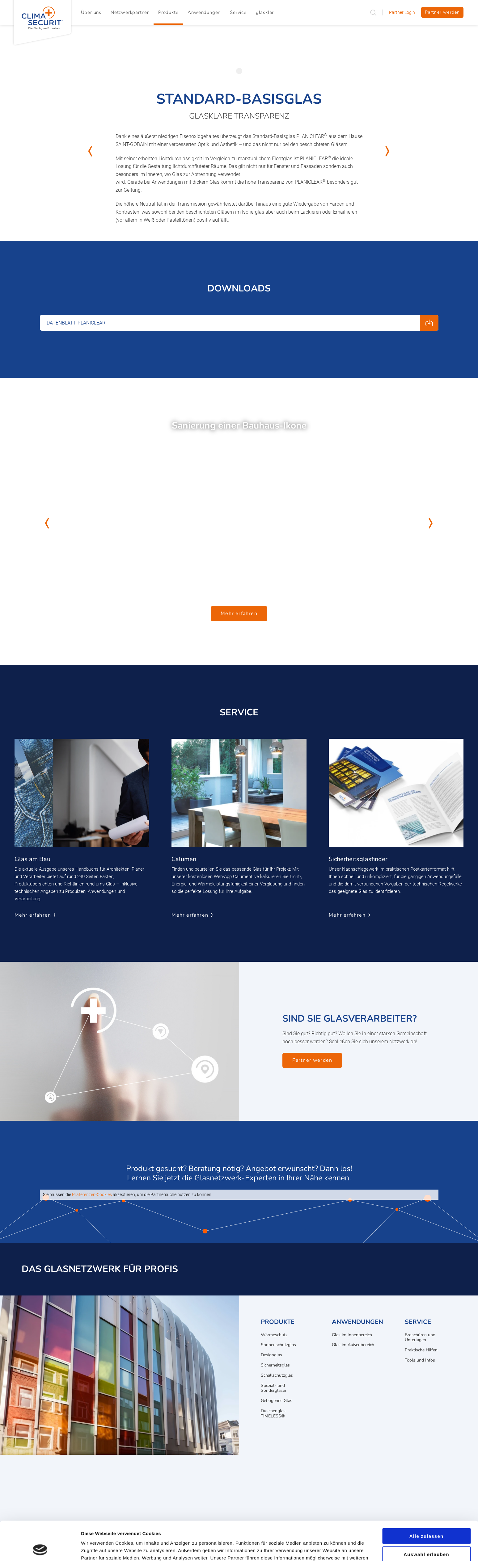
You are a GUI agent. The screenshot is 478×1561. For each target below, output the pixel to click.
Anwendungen (204, 12)
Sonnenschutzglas (278, 1345)
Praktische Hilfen (421, 1350)
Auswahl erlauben (426, 1517)
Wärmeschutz (274, 1335)
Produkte (168, 12)
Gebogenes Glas (276, 1401)
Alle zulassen (426, 1499)
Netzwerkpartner (130, 12)
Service (238, 12)
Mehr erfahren (239, 613)
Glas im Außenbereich (353, 1345)
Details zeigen (328, 1548)
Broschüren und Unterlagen (420, 1337)
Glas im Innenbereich (352, 1335)
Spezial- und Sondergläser (273, 1388)
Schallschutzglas (277, 1375)
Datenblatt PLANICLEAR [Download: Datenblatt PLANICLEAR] (76, 323)
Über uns (91, 12)
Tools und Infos (420, 1360)
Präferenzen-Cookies (92, 1194)
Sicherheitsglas (275, 1365)
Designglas (271, 1355)
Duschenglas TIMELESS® (273, 1413)
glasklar (265, 12)
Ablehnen (426, 1535)
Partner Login (402, 12)
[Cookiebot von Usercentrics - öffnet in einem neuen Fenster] (40, 1549)
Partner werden (442, 12)
